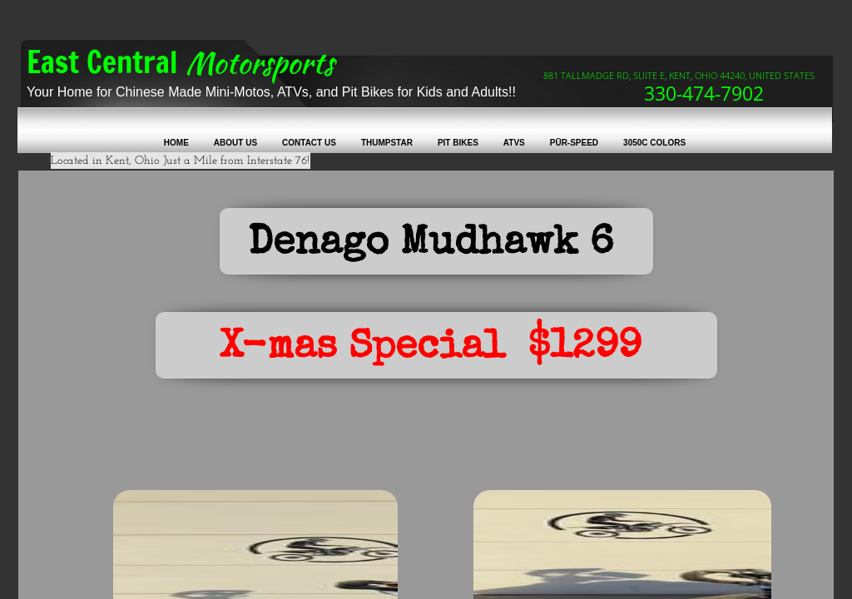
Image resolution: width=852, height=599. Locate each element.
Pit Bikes (458, 142)
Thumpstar (387, 142)
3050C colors (654, 142)
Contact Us (309, 142)
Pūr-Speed (574, 142)
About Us (235, 142)
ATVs (514, 142)
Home (176, 142)
